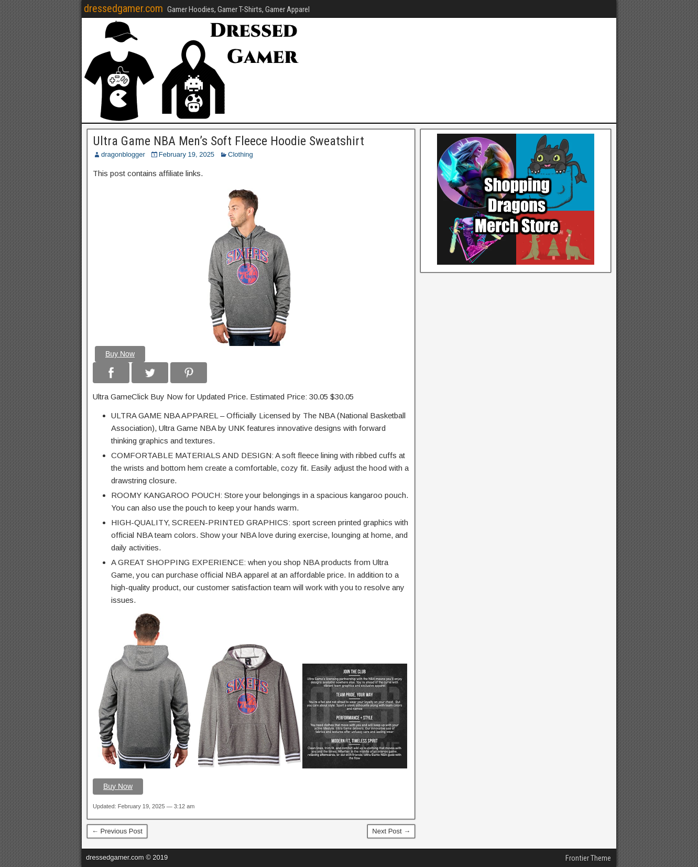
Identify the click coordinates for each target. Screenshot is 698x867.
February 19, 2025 (186, 154)
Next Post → (391, 831)
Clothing (240, 154)
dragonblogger (123, 154)
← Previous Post (117, 831)
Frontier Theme (588, 858)
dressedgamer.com (123, 8)
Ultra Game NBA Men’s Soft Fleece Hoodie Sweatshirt (228, 141)
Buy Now (120, 354)
